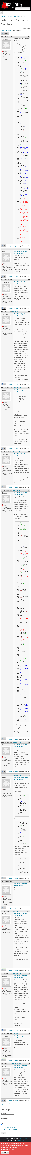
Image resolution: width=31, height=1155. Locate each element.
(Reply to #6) (17, 490)
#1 (29, 36)
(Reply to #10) (17, 911)
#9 (29, 775)
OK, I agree (4, 1153)
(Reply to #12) (17, 1033)
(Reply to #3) (16, 311)
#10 (28, 881)
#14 (28, 1063)
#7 (29, 490)
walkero (21, 1142)
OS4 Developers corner (14, 16)
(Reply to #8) (17, 775)
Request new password (11, 1129)
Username (4, 1113)
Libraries (24, 16)
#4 (29, 311)
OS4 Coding (23, 1138)
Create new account (10, 1127)
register (8, 30)
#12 (28, 973)
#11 (28, 911)
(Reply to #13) (16, 1063)
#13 (28, 1033)
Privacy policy (22, 1140)
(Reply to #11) (17, 973)
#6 (29, 452)
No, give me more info (7, 1150)
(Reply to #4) (17, 387)
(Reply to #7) (17, 742)
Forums (3, 16)
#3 (29, 280)
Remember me (6, 1124)
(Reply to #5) (17, 452)
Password (4, 1118)
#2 (29, 249)
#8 (29, 742)
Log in (2, 30)
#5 (29, 387)
